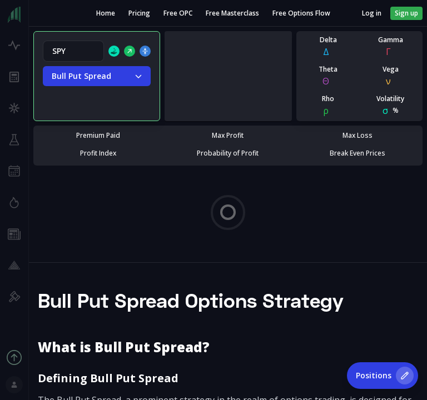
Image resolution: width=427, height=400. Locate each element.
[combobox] (73, 51)
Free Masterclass (232, 13)
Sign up (406, 13)
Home (105, 13)
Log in (371, 13)
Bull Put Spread (97, 76)
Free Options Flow (301, 13)
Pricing (139, 13)
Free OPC (177, 13)
